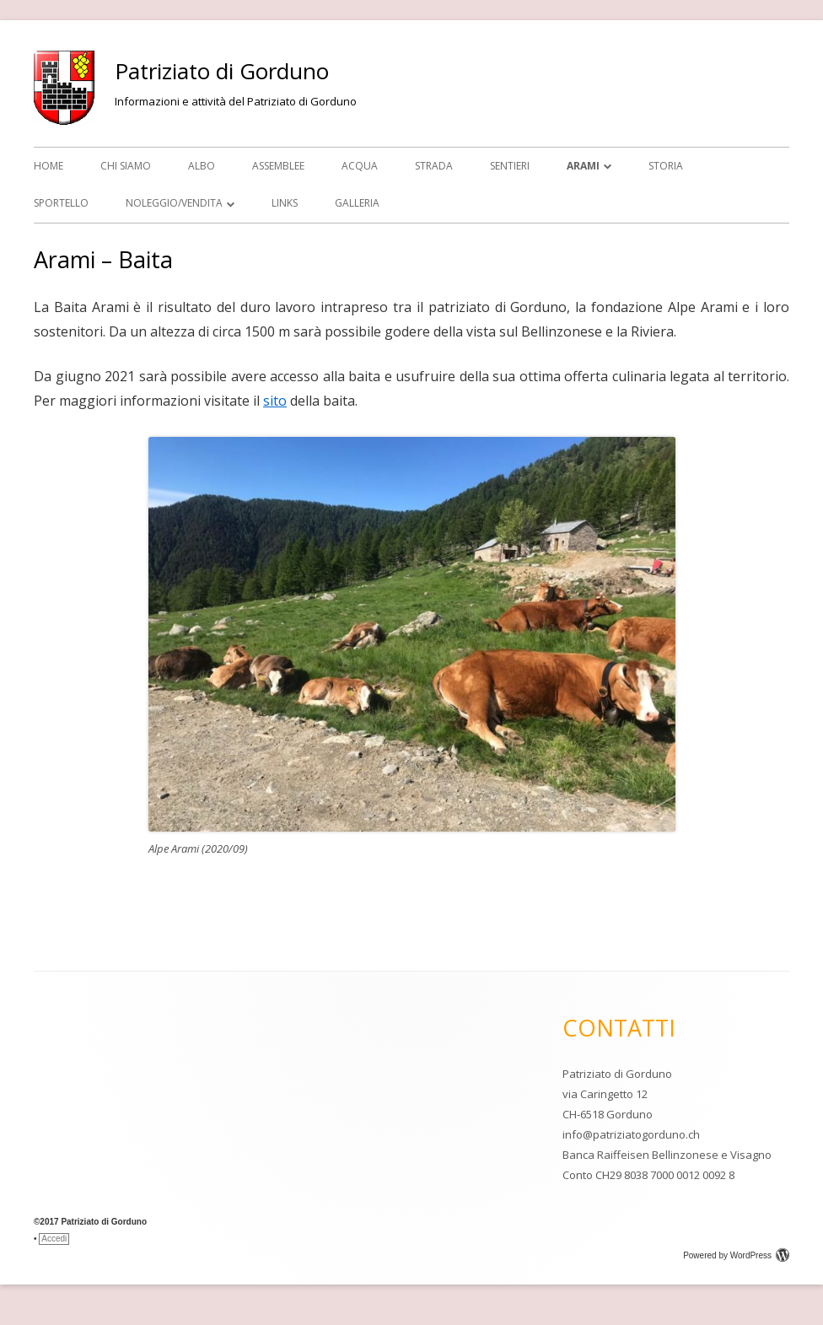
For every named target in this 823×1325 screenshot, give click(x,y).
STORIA (665, 166)
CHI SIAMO (125, 166)
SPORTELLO (61, 203)
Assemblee (278, 166)
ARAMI (583, 166)
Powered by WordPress (736, 1255)
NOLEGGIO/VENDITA (174, 203)
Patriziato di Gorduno (222, 71)
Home (48, 166)
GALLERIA (357, 203)
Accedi (54, 1238)
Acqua (360, 166)
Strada (434, 166)
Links (285, 203)
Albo (201, 166)
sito (275, 400)
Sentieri (510, 166)
